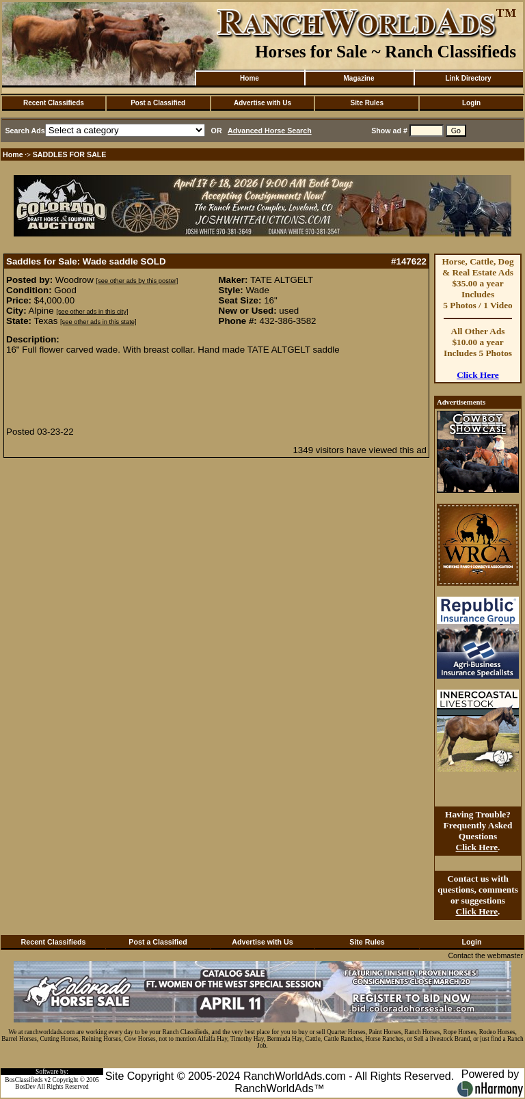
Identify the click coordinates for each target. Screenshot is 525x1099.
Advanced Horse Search (270, 130)
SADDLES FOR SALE (70, 154)
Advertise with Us (262, 103)
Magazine (358, 78)
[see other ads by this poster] (137, 280)
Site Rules (367, 103)
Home (249, 78)
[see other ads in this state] (98, 321)
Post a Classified (158, 103)
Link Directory (468, 78)
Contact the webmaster (485, 955)
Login (471, 103)
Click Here (478, 375)
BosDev (25, 1086)
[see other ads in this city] (92, 311)
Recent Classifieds (53, 103)
